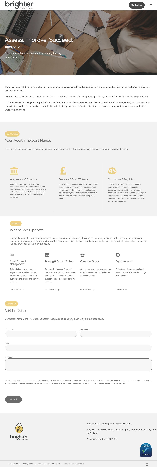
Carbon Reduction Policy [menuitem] (74, 464)
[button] (12, 272)
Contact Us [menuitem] (13, 464)
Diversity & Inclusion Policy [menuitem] (49, 464)
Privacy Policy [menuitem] (27, 464)
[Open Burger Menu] (150, 5)
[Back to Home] (19, 5)
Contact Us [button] (136, 5)
